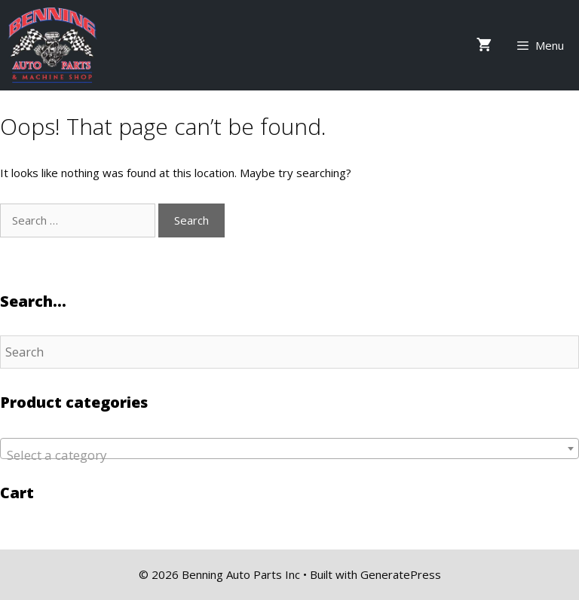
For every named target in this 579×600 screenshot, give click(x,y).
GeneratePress (400, 574)
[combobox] (289, 448)
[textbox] (289, 456)
